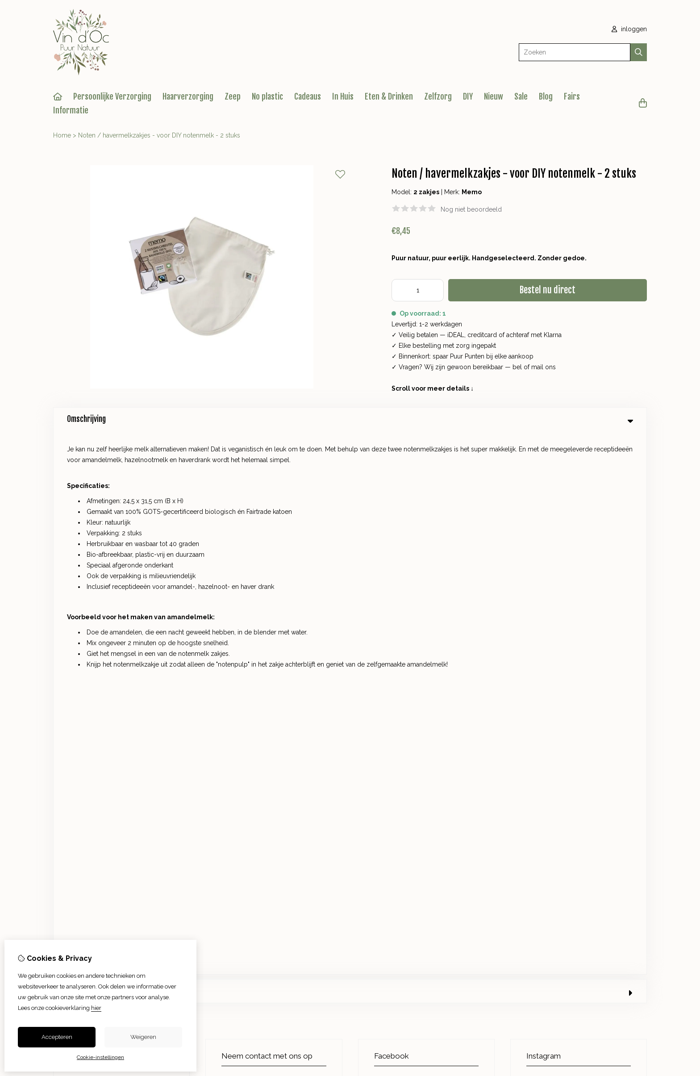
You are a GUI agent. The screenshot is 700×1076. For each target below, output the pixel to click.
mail (537, 367)
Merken (245, 694)
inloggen (629, 29)
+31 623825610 (284, 537)
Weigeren (143, 1037)
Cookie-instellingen (100, 1057)
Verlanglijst (410, 725)
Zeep (233, 96)
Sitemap (583, 725)
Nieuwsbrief (411, 740)
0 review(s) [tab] (350, 447)
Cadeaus (307, 96)
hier (96, 1008)
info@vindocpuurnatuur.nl (269, 551)
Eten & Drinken (389, 96)
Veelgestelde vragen (602, 740)
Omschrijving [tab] (350, 419)
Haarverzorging (187, 96)
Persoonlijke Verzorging (112, 96)
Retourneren (590, 709)
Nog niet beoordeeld (471, 209)
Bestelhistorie (413, 709)
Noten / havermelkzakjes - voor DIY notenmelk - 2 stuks (159, 135)
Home (62, 135)
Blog (546, 96)
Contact (583, 694)
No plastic (267, 96)
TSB (642, 798)
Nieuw (493, 96)
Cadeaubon (251, 709)
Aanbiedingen (255, 725)
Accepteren (57, 1037)
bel (517, 367)
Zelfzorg (438, 96)
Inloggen (407, 694)
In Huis (343, 96)
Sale (521, 96)
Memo (472, 192)
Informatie (70, 110)
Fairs (572, 96)
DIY (468, 96)
